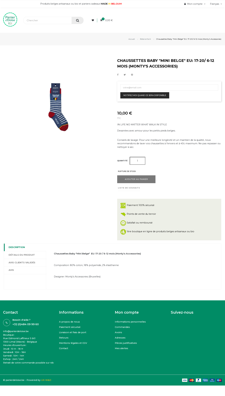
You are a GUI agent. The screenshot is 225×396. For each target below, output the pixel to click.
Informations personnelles (131, 324)
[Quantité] (137, 162)
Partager (117, 75)
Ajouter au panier (136, 180)
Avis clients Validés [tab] (22, 264)
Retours (64, 340)
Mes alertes (122, 350)
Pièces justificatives (126, 345)
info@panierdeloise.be (16, 333)
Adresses (120, 340)
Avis (11, 271)
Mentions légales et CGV (74, 345)
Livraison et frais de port (73, 334)
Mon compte (127, 315)
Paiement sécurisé (70, 329)
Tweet (125, 75)
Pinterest (132, 75)
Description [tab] (17, 248)
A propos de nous (70, 324)
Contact (64, 350)
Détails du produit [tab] (22, 256)
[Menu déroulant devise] (215, 4)
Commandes (123, 329)
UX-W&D (49, 387)
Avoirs (118, 334)
